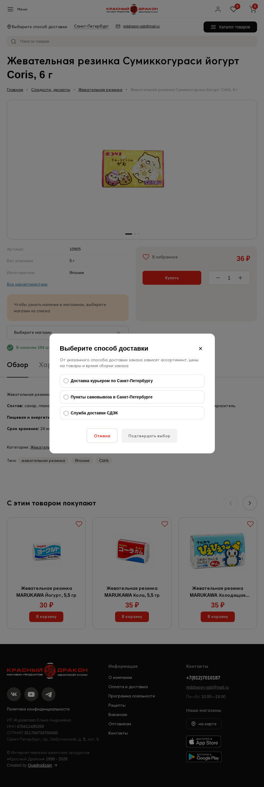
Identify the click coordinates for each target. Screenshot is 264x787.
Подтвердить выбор (149, 435)
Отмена (102, 435)
